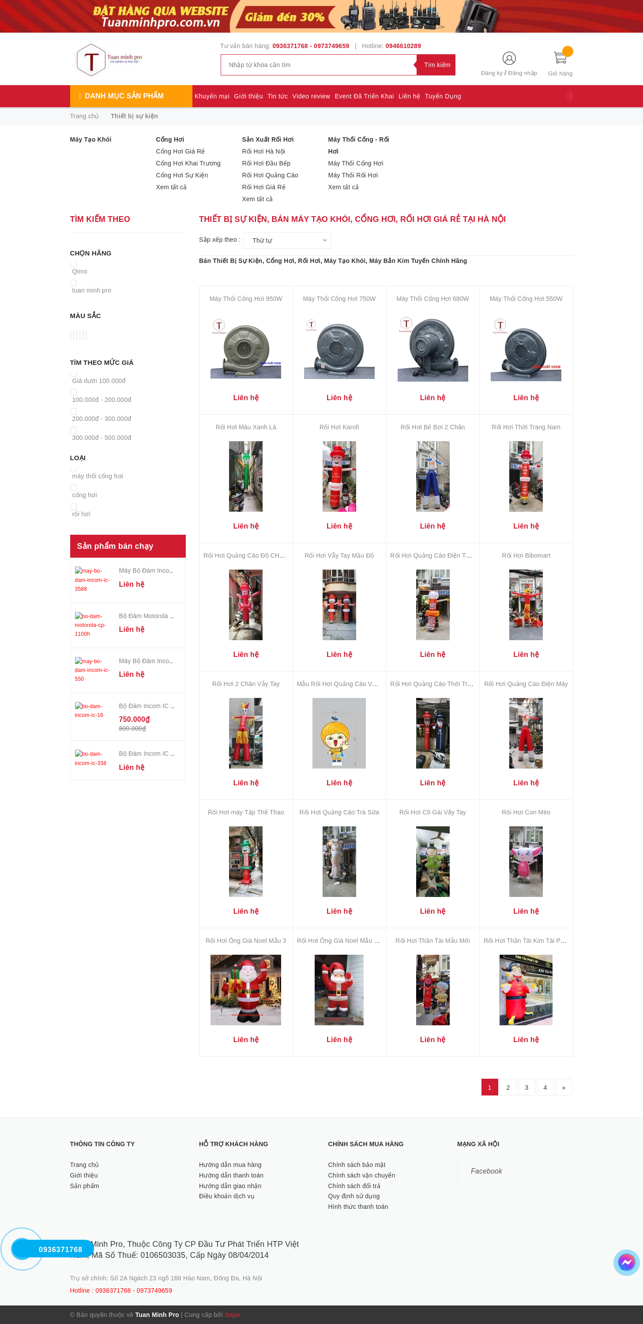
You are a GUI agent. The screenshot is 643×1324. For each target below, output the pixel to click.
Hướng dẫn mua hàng (230, 1164)
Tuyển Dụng (443, 96)
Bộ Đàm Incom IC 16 (148, 689)
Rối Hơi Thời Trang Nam (526, 427)
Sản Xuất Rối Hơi (268, 139)
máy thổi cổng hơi (98, 476)
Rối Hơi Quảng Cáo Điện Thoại (434, 555)
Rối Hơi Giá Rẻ (264, 187)
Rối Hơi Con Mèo (526, 812)
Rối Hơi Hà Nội (264, 151)
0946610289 (403, 45)
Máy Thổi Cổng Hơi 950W (246, 298)
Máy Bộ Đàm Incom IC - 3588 (160, 570)
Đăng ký (492, 73)
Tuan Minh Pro (157, 1314)
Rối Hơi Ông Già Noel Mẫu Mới (341, 940)
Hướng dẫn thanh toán (231, 1175)
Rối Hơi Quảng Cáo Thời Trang (434, 683)
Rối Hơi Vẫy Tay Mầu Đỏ (339, 555)
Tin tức (277, 96)
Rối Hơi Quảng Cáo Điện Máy (526, 683)
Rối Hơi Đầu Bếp (266, 163)
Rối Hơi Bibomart (526, 555)
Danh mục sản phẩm (124, 96)
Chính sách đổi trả (354, 1185)
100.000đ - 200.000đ (102, 399)
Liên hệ (410, 96)
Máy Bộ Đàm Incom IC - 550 (159, 649)
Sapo (232, 1314)
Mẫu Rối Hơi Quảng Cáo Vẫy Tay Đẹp (350, 683)
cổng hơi (84, 495)
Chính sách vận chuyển (361, 1175)
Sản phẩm (84, 1185)
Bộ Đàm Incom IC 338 (150, 737)
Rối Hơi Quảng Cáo (270, 175)
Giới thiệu (248, 96)
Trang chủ (84, 1164)
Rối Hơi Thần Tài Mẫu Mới (432, 940)
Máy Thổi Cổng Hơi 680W (432, 298)
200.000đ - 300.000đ (102, 418)
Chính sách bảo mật (357, 1164)
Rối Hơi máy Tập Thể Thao (246, 812)
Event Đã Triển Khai (364, 96)
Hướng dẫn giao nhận (230, 1185)
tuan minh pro (92, 290)
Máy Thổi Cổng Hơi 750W (339, 298)
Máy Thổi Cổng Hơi (356, 163)
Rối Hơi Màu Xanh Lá (246, 427)
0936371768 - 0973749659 (311, 45)
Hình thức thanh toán (358, 1206)
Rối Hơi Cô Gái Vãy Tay (432, 812)
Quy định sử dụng (354, 1196)
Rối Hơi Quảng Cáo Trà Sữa (340, 812)
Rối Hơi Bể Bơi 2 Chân (433, 427)
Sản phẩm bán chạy (115, 546)
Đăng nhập (523, 73)
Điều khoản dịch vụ (227, 1196)
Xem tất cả (171, 187)
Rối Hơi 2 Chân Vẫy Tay (246, 683)
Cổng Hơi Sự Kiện (182, 175)
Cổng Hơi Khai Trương (188, 163)
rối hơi (81, 514)
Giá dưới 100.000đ (99, 380)
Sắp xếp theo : (220, 239)
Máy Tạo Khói (91, 139)
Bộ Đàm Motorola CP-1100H (159, 610)
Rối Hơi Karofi (339, 427)
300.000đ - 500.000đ (102, 437)
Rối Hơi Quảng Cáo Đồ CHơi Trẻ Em (255, 555)
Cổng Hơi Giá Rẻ (180, 151)
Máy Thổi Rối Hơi (353, 175)
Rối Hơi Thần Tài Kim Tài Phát (526, 940)
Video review (312, 96)
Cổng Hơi (170, 139)
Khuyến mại (212, 96)
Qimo (79, 271)
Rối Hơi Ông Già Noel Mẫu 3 (246, 940)
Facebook (486, 1171)
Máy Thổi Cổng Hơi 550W (526, 298)
